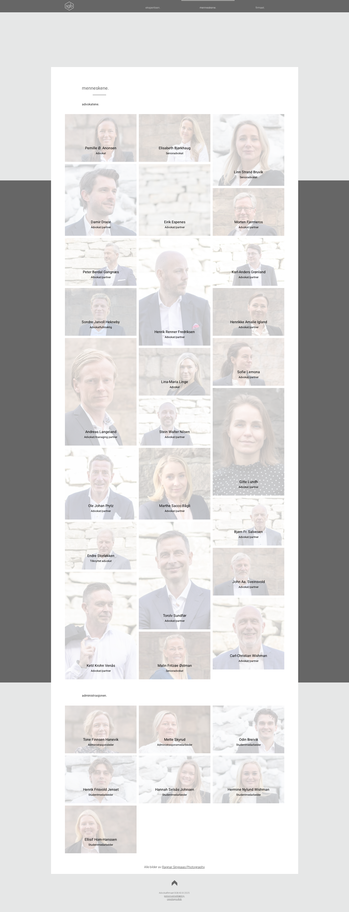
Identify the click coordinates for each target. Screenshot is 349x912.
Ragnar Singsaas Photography (183, 867)
